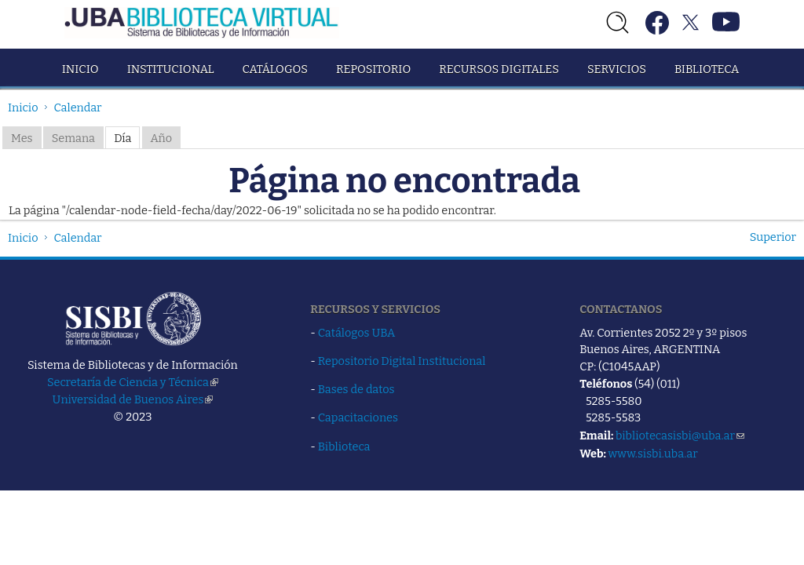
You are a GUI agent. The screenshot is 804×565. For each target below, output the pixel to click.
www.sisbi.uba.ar (652, 454)
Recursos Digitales (499, 69)
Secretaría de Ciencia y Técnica (132, 382)
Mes (22, 138)
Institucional (170, 69)
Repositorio (373, 69)
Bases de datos (356, 389)
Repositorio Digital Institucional (402, 361)
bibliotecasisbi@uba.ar (680, 435)
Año (162, 138)
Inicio (80, 69)
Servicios (616, 69)
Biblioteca (706, 69)
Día (122, 138)
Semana (73, 138)
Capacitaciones (358, 417)
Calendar (78, 107)
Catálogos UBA (356, 333)
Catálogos (275, 69)
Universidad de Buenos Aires (133, 399)
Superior (773, 237)
